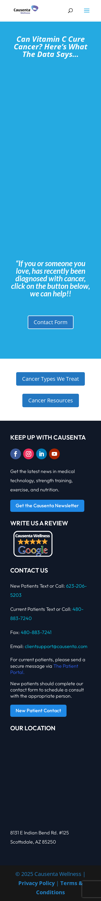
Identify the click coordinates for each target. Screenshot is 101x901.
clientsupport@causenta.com (56, 646)
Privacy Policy (36, 883)
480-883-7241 (36, 632)
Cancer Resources (50, 400)
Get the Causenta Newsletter (47, 505)
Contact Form (51, 322)
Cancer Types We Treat (50, 378)
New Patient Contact (38, 710)
